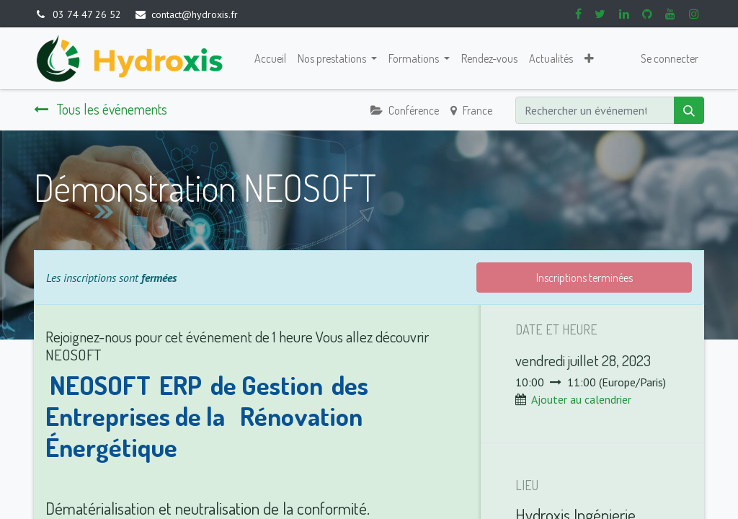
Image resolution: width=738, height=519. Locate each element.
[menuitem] (270, 58)
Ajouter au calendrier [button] (581, 399)
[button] (589, 58)
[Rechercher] (689, 110)
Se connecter (669, 58)
